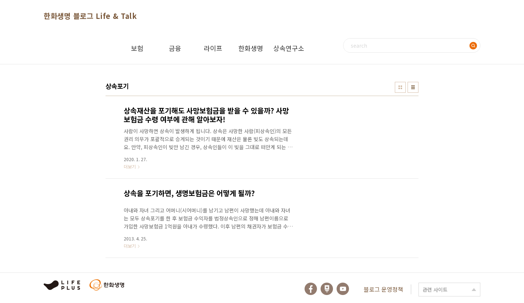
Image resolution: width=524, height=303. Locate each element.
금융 (175, 48)
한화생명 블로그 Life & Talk (90, 16)
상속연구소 (288, 48)
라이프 (213, 48)
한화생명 (250, 48)
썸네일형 (400, 87)
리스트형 (413, 87)
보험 (137, 48)
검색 (473, 45)
